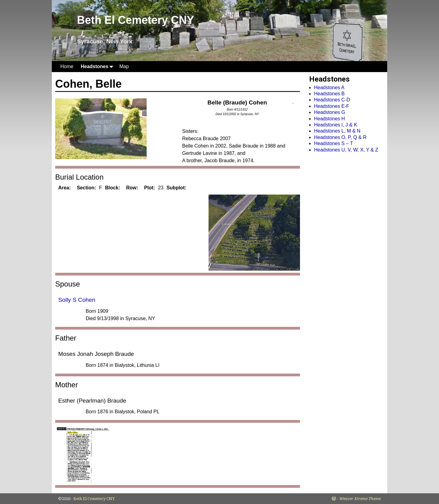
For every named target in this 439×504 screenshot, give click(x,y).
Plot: (149, 187)
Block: (112, 187)
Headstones (98, 66)
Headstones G (329, 112)
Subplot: (176, 187)
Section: (86, 187)
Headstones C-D (332, 99)
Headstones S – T (333, 143)
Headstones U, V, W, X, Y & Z (346, 149)
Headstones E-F (331, 106)
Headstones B (329, 93)
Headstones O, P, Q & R (340, 137)
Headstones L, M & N (337, 130)
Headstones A (329, 87)
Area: (64, 187)
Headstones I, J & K (335, 124)
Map (124, 66)
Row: (132, 187)
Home (66, 66)
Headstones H (329, 118)
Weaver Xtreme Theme (360, 498)
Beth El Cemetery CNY (135, 20)
